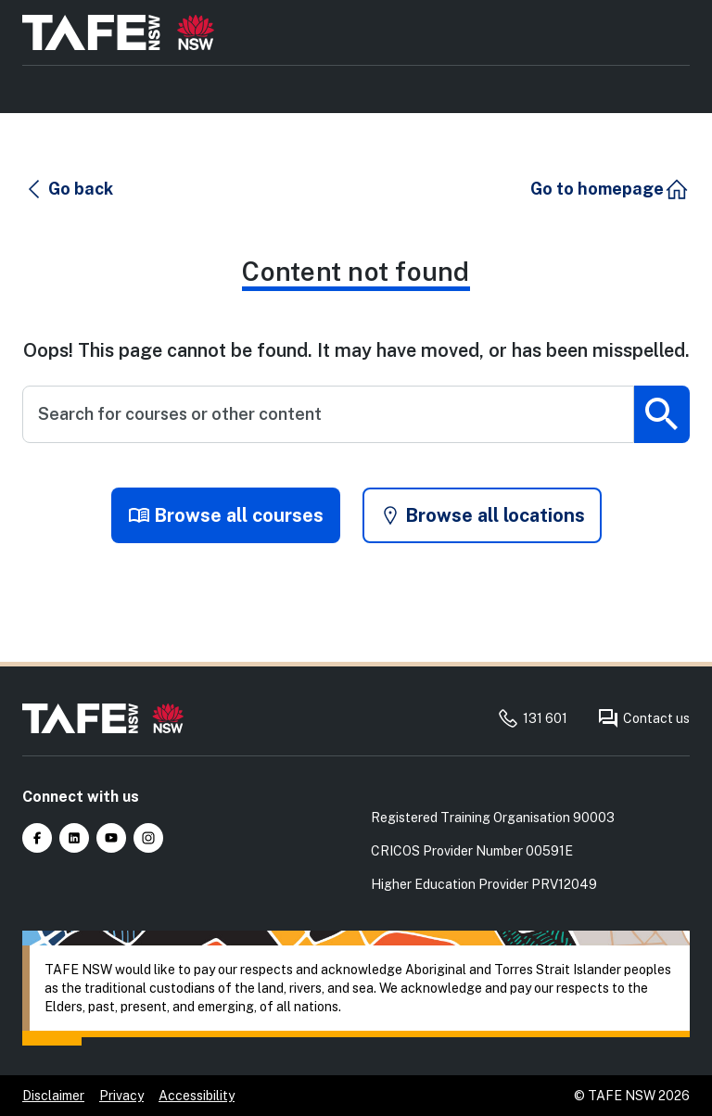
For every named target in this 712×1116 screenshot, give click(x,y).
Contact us (643, 718)
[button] (68, 189)
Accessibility (197, 1095)
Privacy (121, 1095)
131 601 (532, 718)
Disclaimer (53, 1095)
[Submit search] (662, 414)
